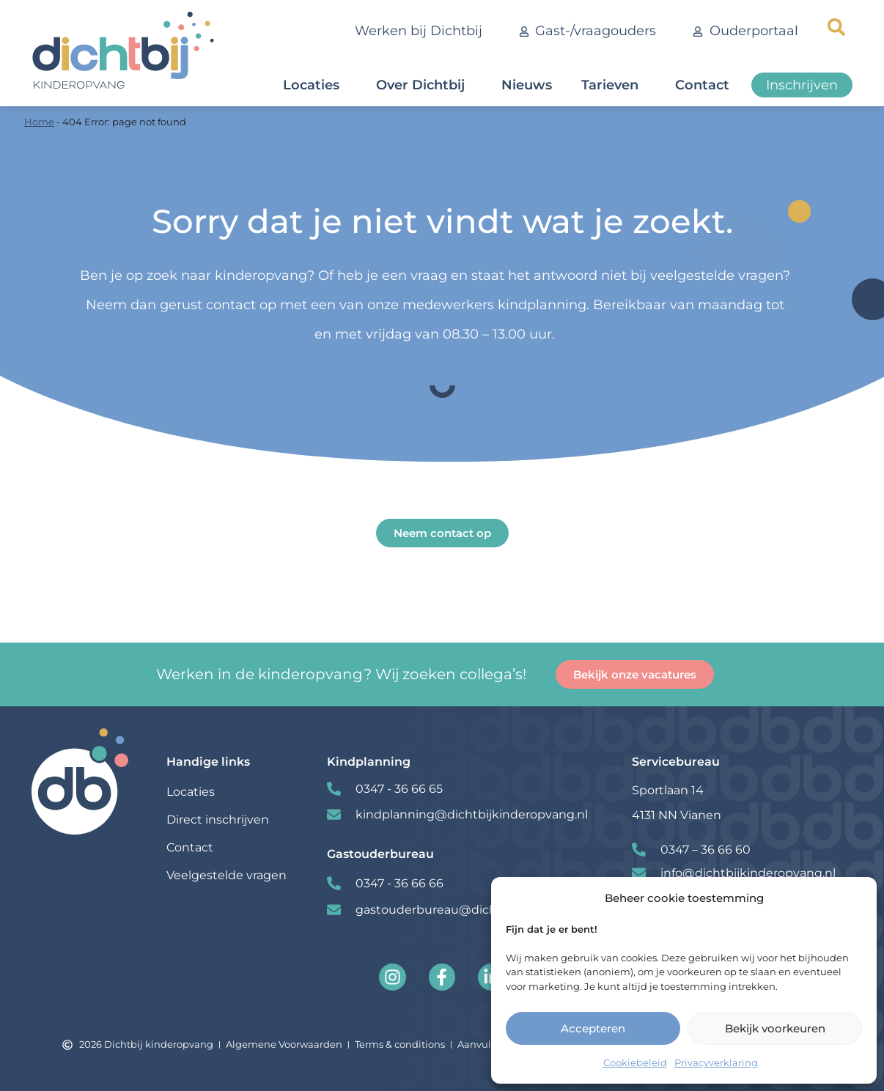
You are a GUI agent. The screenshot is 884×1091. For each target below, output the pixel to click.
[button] (836, 27)
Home (39, 121)
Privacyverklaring (716, 1062)
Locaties (315, 85)
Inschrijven (802, 85)
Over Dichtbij (424, 85)
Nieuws (526, 85)
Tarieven (613, 85)
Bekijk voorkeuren (775, 1028)
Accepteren (593, 1028)
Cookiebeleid (635, 1062)
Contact (706, 85)
